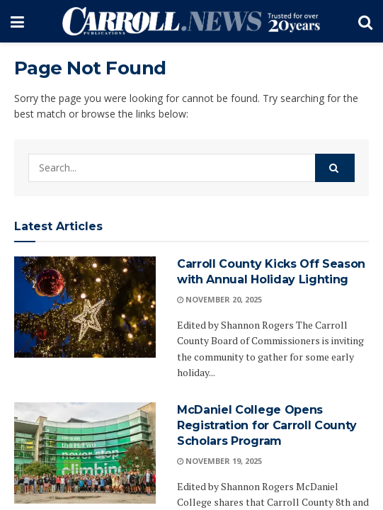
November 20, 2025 (219, 299)
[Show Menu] (17, 21)
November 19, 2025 (219, 460)
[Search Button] (365, 21)
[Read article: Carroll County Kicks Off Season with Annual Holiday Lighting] (85, 307)
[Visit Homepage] (191, 21)
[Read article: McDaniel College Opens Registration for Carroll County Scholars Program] (85, 453)
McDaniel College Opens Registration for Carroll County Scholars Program (267, 425)
